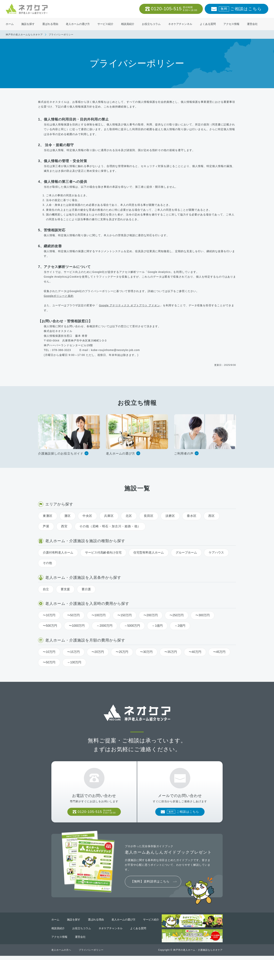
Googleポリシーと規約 (58, 295)
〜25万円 (122, 651)
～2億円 (179, 625)
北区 (129, 515)
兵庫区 (109, 515)
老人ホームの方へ (61, 954)
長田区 (149, 515)
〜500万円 (50, 625)
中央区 (87, 515)
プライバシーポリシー (91, 954)
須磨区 (170, 515)
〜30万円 (146, 651)
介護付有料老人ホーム (58, 552)
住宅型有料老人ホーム (148, 552)
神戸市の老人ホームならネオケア (24, 34)
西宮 (64, 526)
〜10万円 (49, 615)
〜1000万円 (77, 625)
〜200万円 (150, 615)
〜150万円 (124, 615)
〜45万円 (219, 651)
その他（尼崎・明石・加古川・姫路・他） (110, 526)
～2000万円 (104, 625)
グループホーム (186, 552)
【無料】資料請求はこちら (150, 885)
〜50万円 (73, 615)
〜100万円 (99, 615)
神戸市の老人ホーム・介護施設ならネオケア (198, 954)
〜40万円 (195, 651)
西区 (211, 515)
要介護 (86, 589)
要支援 (65, 589)
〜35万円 (170, 651)
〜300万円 (202, 615)
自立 (46, 589)
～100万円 (74, 662)
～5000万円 (132, 625)
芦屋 (46, 526)
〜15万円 (73, 651)
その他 (47, 563)
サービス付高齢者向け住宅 (103, 552)
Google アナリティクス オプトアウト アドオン (129, 305)
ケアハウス (216, 552)
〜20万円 (98, 651)
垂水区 (192, 515)
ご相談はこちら (240, 8)
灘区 (67, 515)
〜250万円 (177, 615)
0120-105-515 (174, 9)
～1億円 (157, 625)
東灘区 (48, 515)
